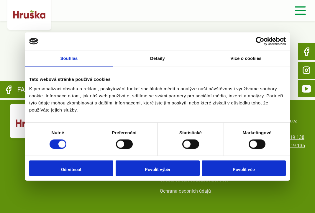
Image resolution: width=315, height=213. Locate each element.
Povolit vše (244, 169)
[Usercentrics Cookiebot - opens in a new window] (260, 41)
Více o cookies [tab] (246, 58)
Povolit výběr (157, 169)
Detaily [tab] (157, 58)
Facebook (306, 52)
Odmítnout (71, 169)
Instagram (306, 70)
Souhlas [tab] (69, 58)
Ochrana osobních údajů (185, 191)
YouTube (306, 89)
